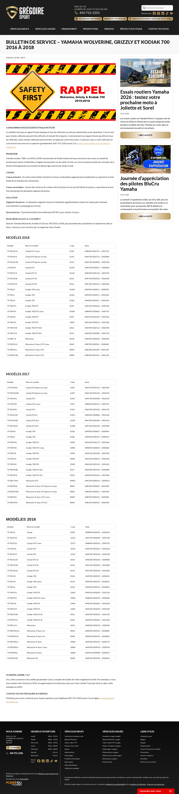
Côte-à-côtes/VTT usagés (111, 743)
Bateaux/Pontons (71, 739)
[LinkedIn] (162, 13)
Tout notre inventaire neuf (74, 736)
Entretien (143, 759)
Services (109, 28)
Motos (67, 749)
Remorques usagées (109, 759)
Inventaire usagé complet (111, 736)
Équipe (142, 743)
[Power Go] (33, 783)
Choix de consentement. (156, 784)
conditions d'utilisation (138, 784)
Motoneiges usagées (109, 749)
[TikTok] (167, 13)
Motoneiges (69, 755)
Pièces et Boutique (131, 28)
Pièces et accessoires (148, 762)
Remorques (69, 762)
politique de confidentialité (115, 784)
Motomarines (70, 752)
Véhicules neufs (74, 731)
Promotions (90, 28)
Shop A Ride (24, 779)
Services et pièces (146, 755)
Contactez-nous (158, 28)
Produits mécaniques (72, 759)
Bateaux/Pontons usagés (111, 739)
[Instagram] (158, 13)
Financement (69, 28)
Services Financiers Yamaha (150, 749)
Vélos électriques (71, 765)
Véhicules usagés (45, 28)
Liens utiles (147, 731)
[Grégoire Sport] (25, 13)
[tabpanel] (44, 746)
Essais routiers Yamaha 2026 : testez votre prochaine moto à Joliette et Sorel (144, 99)
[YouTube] (171, 13)
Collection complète (72, 768)
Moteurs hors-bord (71, 746)
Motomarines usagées (110, 752)
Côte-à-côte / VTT (71, 743)
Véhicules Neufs (19, 28)
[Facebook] (154, 13)
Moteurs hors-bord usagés (112, 755)
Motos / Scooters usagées (111, 746)
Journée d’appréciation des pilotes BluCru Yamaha (144, 184)
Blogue (143, 739)
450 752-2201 (87, 13)
